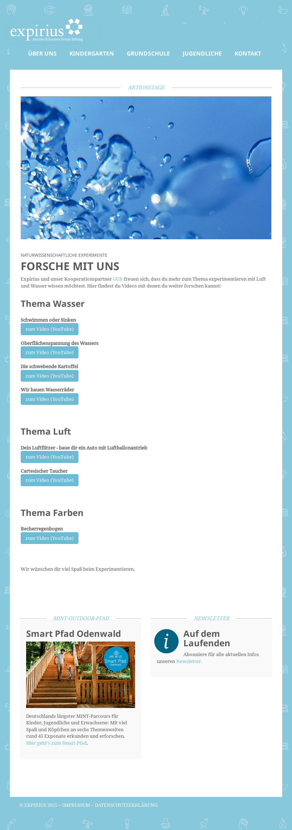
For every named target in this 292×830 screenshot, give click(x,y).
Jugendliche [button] (202, 53)
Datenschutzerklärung (126, 805)
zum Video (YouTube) (49, 329)
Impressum (76, 805)
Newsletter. (189, 661)
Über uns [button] (42, 53)
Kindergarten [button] (91, 53)
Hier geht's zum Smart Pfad (56, 743)
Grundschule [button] (148, 53)
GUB (118, 279)
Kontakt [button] (248, 53)
